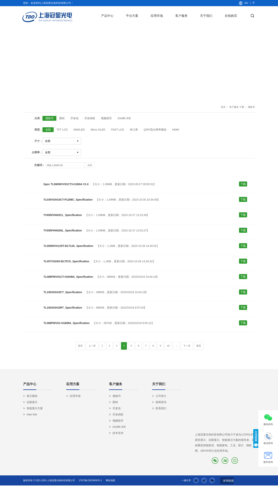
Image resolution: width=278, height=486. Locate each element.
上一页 (92, 345)
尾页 (198, 345)
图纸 (62, 118)
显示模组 (32, 395)
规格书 (251, 107)
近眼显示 (32, 402)
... (176, 345)
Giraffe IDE (124, 118)
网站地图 (110, 480)
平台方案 (132, 15)
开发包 (74, 118)
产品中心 (107, 15)
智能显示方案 (35, 408)
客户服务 (181, 15)
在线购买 (231, 15)
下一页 (186, 345)
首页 (223, 107)
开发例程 (89, 118)
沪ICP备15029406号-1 (90, 480)
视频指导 (106, 118)
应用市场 (157, 15)
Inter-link (32, 414)
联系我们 (161, 408)
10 (168, 345)
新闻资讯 (161, 402)
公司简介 (161, 395)
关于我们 (206, 15)
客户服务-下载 (236, 107)
